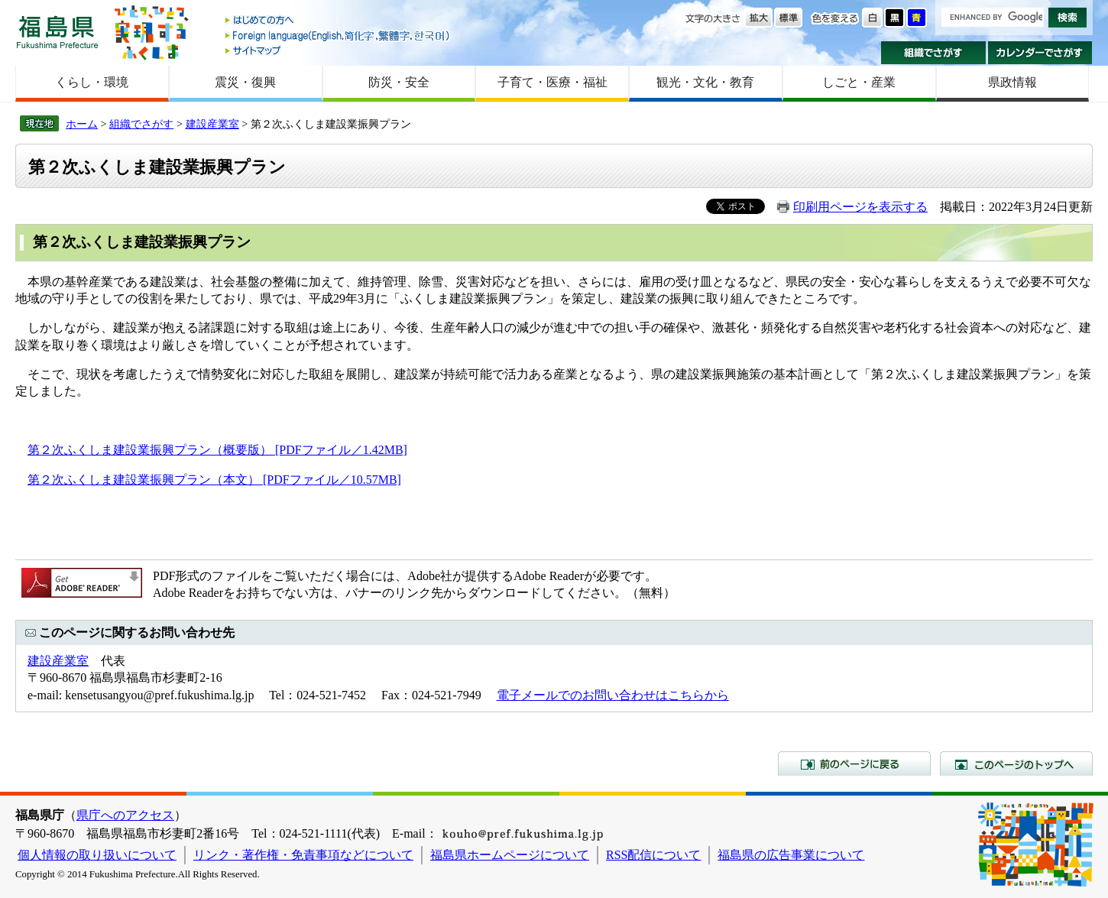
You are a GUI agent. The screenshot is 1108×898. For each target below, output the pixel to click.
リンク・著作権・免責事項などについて (303, 854)
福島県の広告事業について (791, 854)
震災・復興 (245, 82)
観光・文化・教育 (705, 82)
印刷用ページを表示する (860, 206)
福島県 (57, 32)
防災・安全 (398, 82)
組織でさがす (933, 52)
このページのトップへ (1016, 763)
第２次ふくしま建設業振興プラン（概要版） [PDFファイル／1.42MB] (217, 449)
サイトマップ (338, 50)
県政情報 (1012, 82)
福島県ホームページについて (509, 854)
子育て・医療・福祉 (552, 82)
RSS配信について (653, 854)
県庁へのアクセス (125, 815)
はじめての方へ (338, 21)
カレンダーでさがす (1040, 52)
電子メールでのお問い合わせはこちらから (613, 695)
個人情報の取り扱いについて (97, 854)
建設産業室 (212, 124)
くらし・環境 (91, 82)
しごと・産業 (859, 82)
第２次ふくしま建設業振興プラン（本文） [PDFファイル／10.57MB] (214, 479)
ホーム (82, 124)
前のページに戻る (854, 763)
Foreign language (338, 35)
